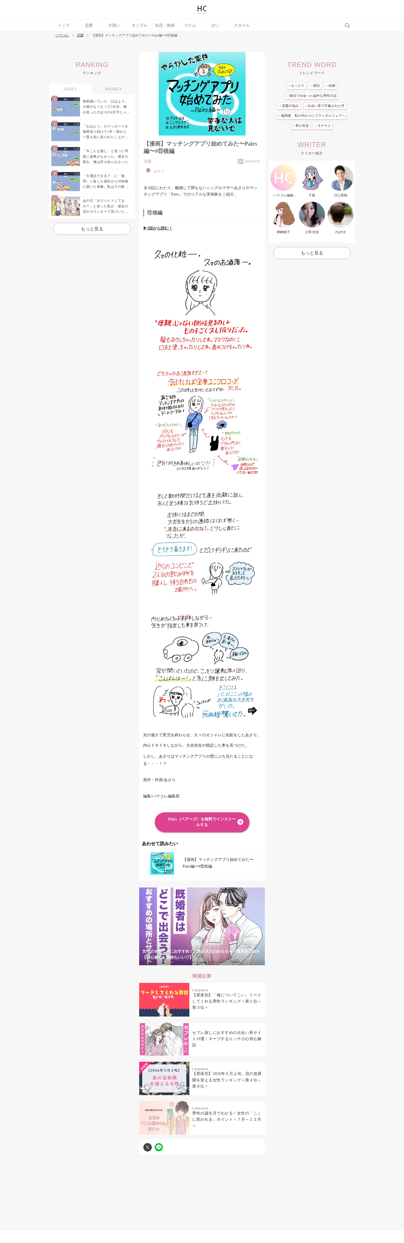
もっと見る (92, 228)
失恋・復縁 (165, 25)
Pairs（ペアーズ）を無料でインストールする (202, 822)
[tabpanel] (202, 926)
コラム (190, 25)
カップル (139, 25)
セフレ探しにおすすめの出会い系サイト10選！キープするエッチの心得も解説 (226, 1039)
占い (215, 25)
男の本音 (301, 126)
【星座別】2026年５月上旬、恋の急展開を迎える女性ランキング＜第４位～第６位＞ (227, 1080)
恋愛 (89, 25)
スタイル (242, 25)
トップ (64, 25)
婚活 (315, 86)
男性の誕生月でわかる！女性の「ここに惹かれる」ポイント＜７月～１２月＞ (226, 1119)
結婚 (330, 86)
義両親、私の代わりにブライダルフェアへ (312, 116)
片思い (114, 25)
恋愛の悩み (289, 106)
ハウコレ (62, 35)
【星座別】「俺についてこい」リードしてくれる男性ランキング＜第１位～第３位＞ (226, 1001)
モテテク (323, 126)
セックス (296, 86)
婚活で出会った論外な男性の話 (312, 96)
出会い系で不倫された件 (325, 106)
